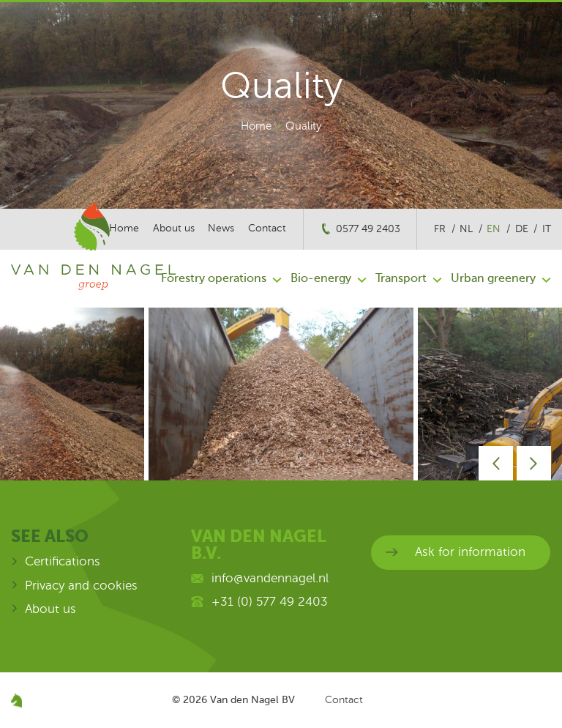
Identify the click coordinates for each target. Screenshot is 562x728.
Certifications (62, 561)
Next (534, 463)
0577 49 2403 (368, 228)
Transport (401, 278)
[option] (281, 394)
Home (256, 126)
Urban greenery (493, 278)
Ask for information (470, 552)
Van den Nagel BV (252, 699)
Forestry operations (213, 278)
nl (466, 228)
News (221, 228)
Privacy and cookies (81, 586)
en (494, 228)
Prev (496, 463)
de (521, 228)
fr (440, 228)
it (546, 228)
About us (50, 609)
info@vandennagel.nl (270, 578)
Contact (267, 228)
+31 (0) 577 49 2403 (269, 602)
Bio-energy (321, 278)
